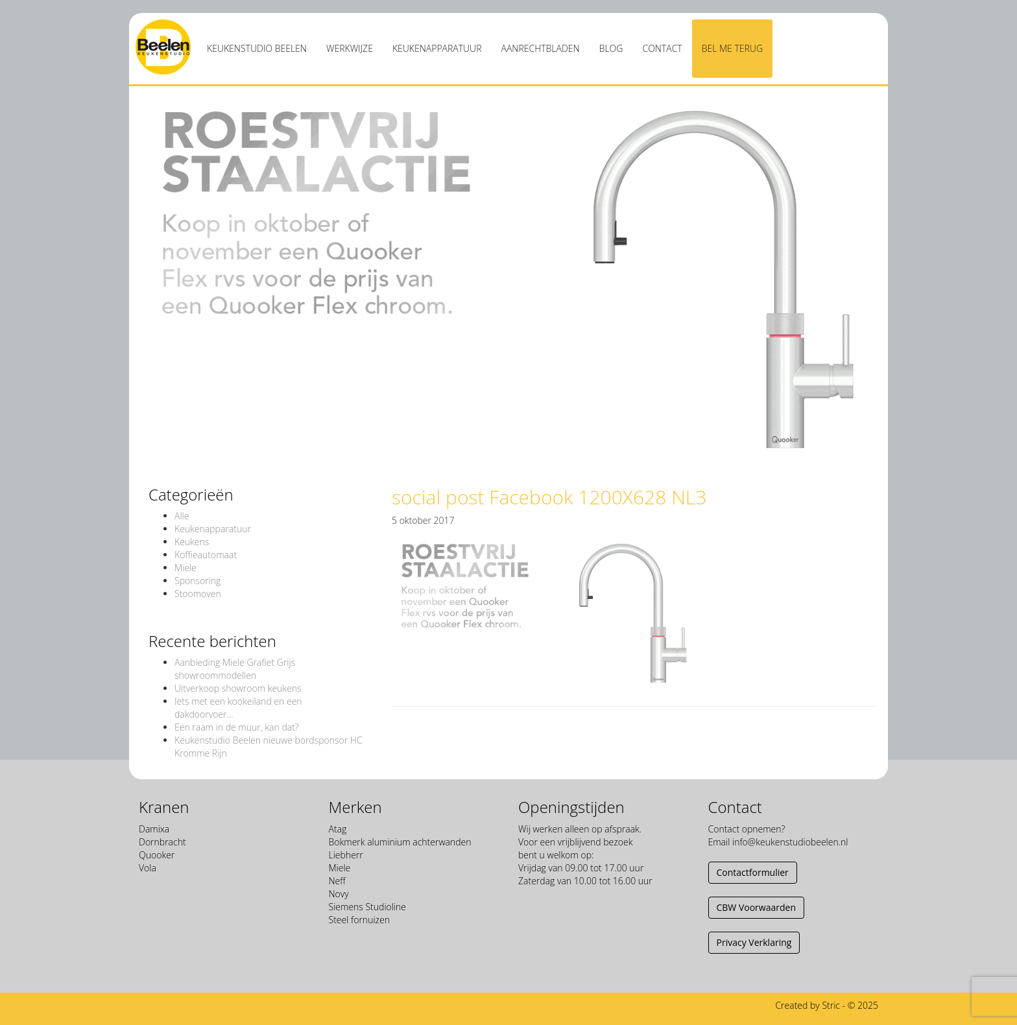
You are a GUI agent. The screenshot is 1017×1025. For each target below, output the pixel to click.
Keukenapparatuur (437, 48)
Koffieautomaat (205, 554)
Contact (662, 48)
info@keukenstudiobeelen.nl (790, 842)
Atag (338, 829)
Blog (611, 48)
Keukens (191, 542)
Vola (147, 868)
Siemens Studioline (368, 907)
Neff (337, 881)
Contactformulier (753, 872)
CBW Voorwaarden (756, 907)
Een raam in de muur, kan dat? (236, 727)
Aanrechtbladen (540, 48)
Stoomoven (197, 593)
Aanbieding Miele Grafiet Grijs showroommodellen (234, 668)
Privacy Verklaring (754, 942)
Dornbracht (162, 842)
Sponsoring (197, 580)
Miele (185, 567)
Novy (339, 894)
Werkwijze (349, 48)
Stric (831, 1005)
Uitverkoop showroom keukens (238, 688)
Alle (181, 516)
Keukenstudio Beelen (257, 48)
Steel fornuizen (359, 919)
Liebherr (346, 855)
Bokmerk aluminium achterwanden (400, 842)
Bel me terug (732, 48)
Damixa (154, 829)
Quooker (156, 855)
